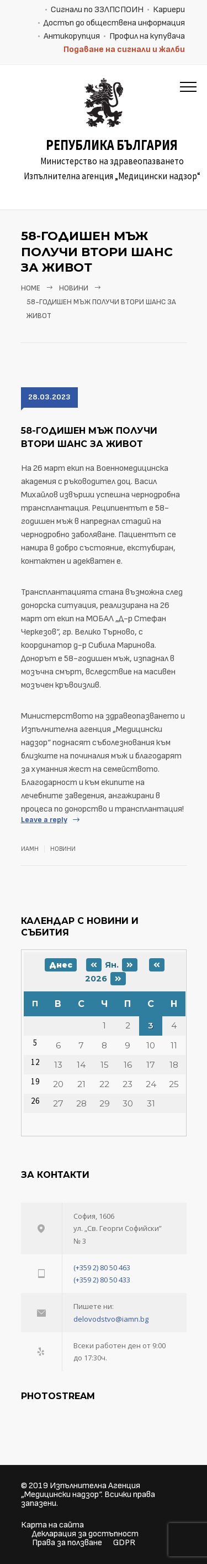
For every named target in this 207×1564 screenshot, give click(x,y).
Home (30, 288)
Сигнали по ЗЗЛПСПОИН (97, 9)
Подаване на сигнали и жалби (124, 49)
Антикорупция (72, 36)
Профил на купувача (147, 36)
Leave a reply (44, 819)
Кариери (169, 9)
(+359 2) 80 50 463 (101, 1267)
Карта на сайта (52, 1525)
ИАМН (30, 849)
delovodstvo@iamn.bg (110, 1319)
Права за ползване (67, 1542)
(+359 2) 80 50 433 (101, 1280)
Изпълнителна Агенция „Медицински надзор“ (80, 1490)
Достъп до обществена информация (114, 23)
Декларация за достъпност (85, 1534)
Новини (73, 288)
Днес (60, 964)
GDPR (124, 1542)
